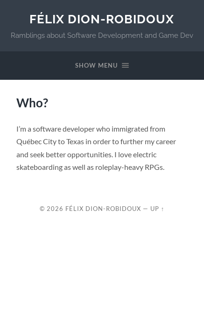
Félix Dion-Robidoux (101, 19)
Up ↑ (157, 208)
